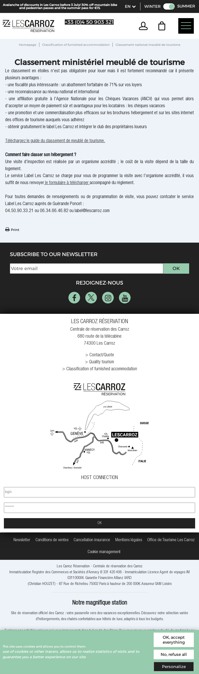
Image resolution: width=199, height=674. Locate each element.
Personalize (174, 666)
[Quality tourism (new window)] (99, 362)
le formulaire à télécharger (66, 183)
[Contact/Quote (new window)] (99, 355)
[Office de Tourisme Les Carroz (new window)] (171, 540)
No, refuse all (174, 654)
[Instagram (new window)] (108, 297)
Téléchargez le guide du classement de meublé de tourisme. (55, 141)
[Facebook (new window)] (74, 297)
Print (15, 230)
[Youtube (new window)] (125, 297)
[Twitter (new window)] (91, 297)
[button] (163, 26)
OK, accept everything (174, 640)
